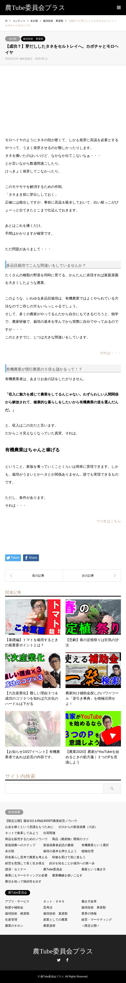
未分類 (12, 38)
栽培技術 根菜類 (17, 913)
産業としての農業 (55, 919)
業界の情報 (89, 913)
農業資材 (49, 925)
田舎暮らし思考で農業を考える (26, 857)
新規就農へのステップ (20, 845)
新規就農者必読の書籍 (58, 845)
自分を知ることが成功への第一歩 (72, 863)
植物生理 (87, 851)
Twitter (58, 960)
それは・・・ (110, 353)
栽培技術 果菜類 (33, 38)
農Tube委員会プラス (63, 951)
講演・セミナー (15, 869)
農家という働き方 (93, 869)
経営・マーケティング (96, 919)
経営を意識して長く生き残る (25, 863)
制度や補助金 (14, 907)
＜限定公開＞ (90, 925)
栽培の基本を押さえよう (60, 851)
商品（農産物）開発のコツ (70, 839)
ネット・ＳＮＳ (54, 901)
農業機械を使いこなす (67, 875)
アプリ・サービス (17, 901)
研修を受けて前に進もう (69, 857)
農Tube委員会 (52, 869)
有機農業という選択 (95, 845)
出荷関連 (49, 833)
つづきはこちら (108, 521)
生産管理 (11, 919)
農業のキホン (14, 925)
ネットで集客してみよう (21, 833)
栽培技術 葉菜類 (55, 913)
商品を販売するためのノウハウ (26, 839)
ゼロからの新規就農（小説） (78, 827)
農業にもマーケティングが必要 (26, 875)
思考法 (47, 907)
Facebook (67, 960)
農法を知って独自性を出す (23, 881)
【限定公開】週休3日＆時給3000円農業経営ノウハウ (41, 821)
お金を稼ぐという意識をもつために (29, 827)
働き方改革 (89, 901)
